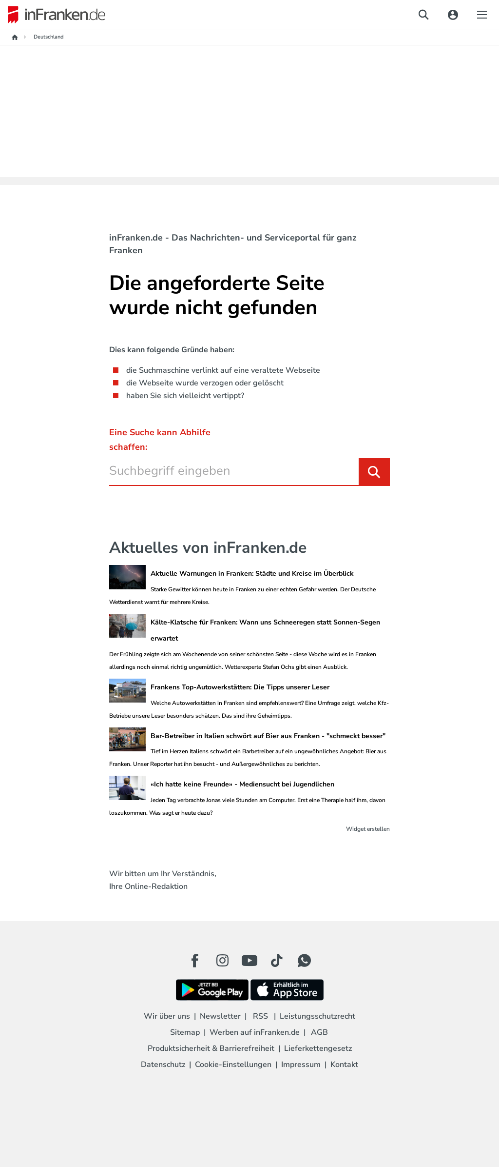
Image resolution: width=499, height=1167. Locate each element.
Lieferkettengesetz (318, 1048)
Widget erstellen (368, 829)
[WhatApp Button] (304, 960)
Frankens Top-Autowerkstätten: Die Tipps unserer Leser (240, 687)
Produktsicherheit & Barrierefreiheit (211, 1048)
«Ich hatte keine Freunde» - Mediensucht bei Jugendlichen (242, 784)
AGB (319, 1032)
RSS (260, 1016)
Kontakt (344, 1064)
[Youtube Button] (249, 960)
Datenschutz (163, 1064)
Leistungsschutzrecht (317, 1016)
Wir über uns (167, 1016)
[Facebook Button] (195, 960)
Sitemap (185, 1032)
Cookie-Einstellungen (233, 1064)
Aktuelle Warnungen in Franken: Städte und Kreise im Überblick (252, 573)
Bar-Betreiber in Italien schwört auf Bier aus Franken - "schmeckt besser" (268, 736)
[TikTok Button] (276, 960)
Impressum (301, 1064)
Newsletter (220, 1016)
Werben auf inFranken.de (255, 1032)
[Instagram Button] (222, 963)
